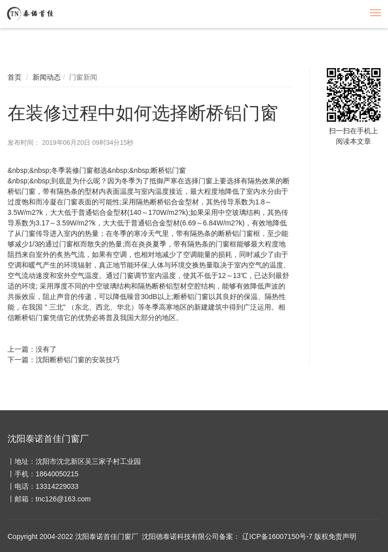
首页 (15, 77)
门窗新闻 (83, 77)
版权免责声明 (335, 536)
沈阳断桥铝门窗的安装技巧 (78, 360)
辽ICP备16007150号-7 (277, 536)
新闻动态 (47, 77)
